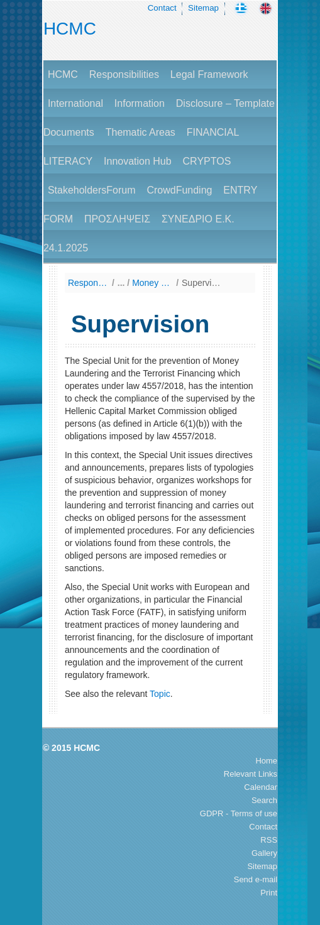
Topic (160, 694)
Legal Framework (209, 74)
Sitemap (203, 8)
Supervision (202, 283)
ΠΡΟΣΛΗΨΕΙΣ (117, 219)
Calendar (260, 787)
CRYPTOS (207, 161)
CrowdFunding (179, 190)
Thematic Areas (140, 132)
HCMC (69, 28)
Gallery (264, 853)
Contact (162, 8)
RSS (268, 840)
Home (266, 760)
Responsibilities (124, 74)
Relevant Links (250, 774)
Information (139, 103)
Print (268, 892)
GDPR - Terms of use (238, 813)
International (75, 103)
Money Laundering (152, 283)
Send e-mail (255, 879)
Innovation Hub (138, 161)
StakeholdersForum (92, 190)
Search (264, 800)
